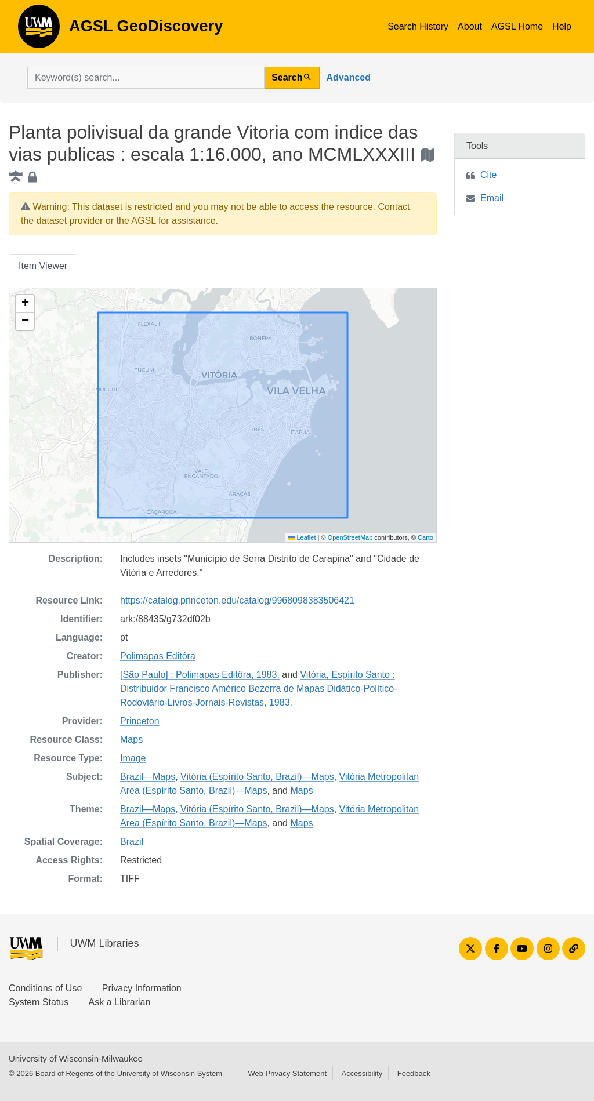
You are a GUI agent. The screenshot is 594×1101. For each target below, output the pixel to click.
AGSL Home (517, 26)
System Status (38, 1002)
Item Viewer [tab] (43, 266)
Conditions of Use (45, 988)
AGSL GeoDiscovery (39, 30)
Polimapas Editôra (157, 656)
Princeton (140, 721)
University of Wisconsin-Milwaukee (76, 1058)
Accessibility (361, 1073)
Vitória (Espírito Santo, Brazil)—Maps (257, 777)
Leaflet (302, 537)
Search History (417, 26)
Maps (131, 739)
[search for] (146, 78)
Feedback (413, 1073)
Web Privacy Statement (287, 1073)
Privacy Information (142, 988)
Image (133, 758)
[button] (25, 304)
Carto (425, 537)
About (470, 26)
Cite (488, 175)
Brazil (131, 841)
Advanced (349, 77)
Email (492, 198)
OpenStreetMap (350, 537)
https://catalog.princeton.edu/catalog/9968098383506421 (237, 600)
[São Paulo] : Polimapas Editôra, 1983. (200, 675)
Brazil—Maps (147, 777)
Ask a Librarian (120, 1002)
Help (561, 26)
